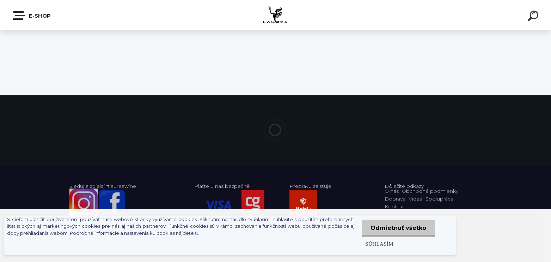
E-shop (32, 15)
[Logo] (275, 15)
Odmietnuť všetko (398, 228)
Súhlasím (379, 243)
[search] (534, 17)
